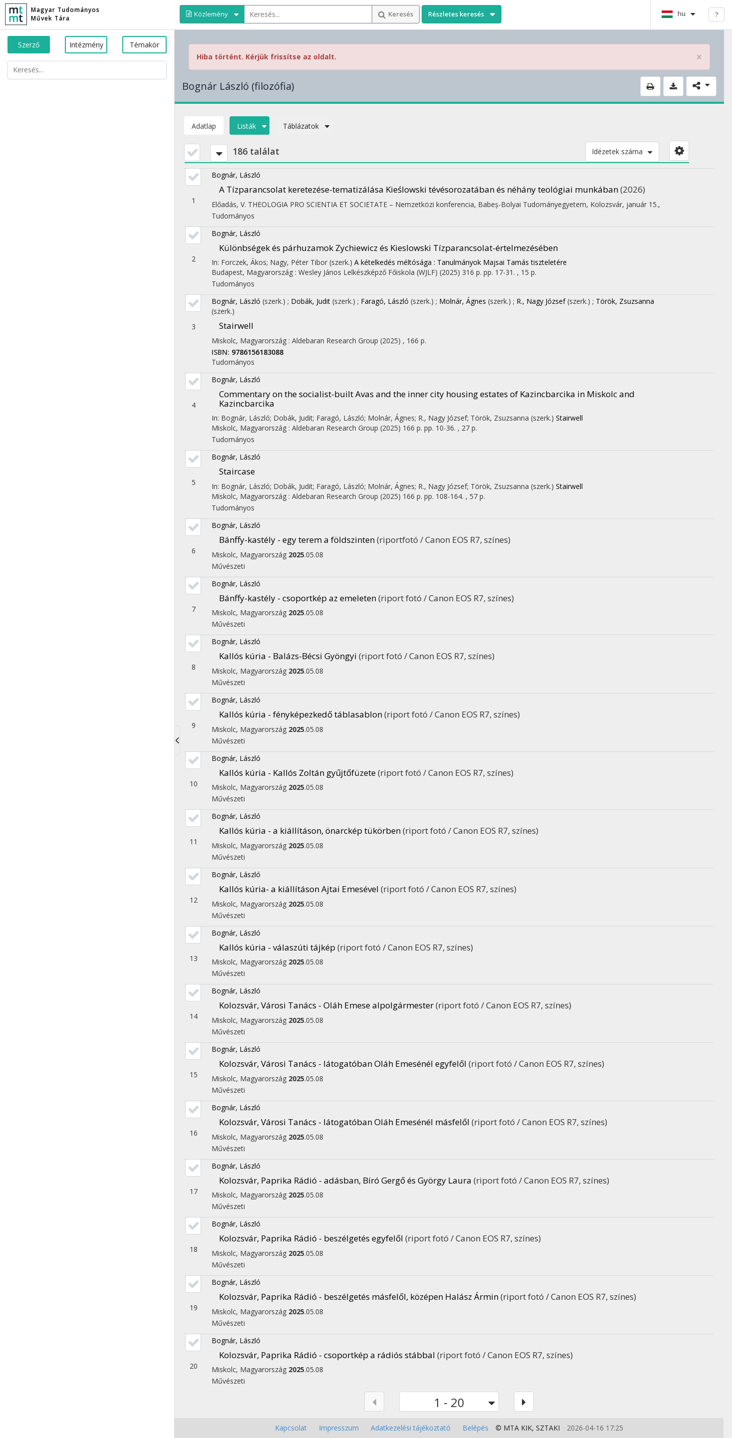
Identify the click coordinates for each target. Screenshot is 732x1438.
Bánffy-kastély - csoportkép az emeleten (297, 598)
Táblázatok (304, 126)
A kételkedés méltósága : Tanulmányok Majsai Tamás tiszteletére (460, 262)
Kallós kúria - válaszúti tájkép (277, 947)
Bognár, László (236, 175)
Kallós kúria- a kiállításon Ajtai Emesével (299, 889)
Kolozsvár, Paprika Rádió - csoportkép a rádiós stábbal (327, 1355)
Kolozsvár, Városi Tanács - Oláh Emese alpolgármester (326, 1005)
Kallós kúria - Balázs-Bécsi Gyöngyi (288, 656)
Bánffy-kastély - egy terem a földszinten (297, 539)
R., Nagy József (540, 301)
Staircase (237, 471)
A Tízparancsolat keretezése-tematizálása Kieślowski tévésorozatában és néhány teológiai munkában (418, 189)
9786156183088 (257, 352)
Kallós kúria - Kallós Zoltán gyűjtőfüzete (297, 772)
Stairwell (236, 325)
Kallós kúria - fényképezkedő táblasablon (300, 714)
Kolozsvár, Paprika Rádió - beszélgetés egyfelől (311, 1238)
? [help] (716, 14)
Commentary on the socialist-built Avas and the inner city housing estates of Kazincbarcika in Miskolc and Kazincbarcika (427, 398)
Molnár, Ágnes (462, 301)
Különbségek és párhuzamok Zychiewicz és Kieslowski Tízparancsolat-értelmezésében (388, 247)
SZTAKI (548, 1428)
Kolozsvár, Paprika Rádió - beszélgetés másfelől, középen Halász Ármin (358, 1296)
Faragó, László (385, 301)
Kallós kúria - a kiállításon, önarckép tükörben (310, 830)
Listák (249, 126)
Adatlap (204, 126)
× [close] (699, 57)
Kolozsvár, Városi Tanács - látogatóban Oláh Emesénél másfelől (344, 1122)
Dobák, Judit (310, 301)
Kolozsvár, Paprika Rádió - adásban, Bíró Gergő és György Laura (345, 1180)
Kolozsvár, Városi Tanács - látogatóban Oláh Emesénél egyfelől (343, 1063)
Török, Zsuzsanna (625, 301)
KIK (526, 1428)
